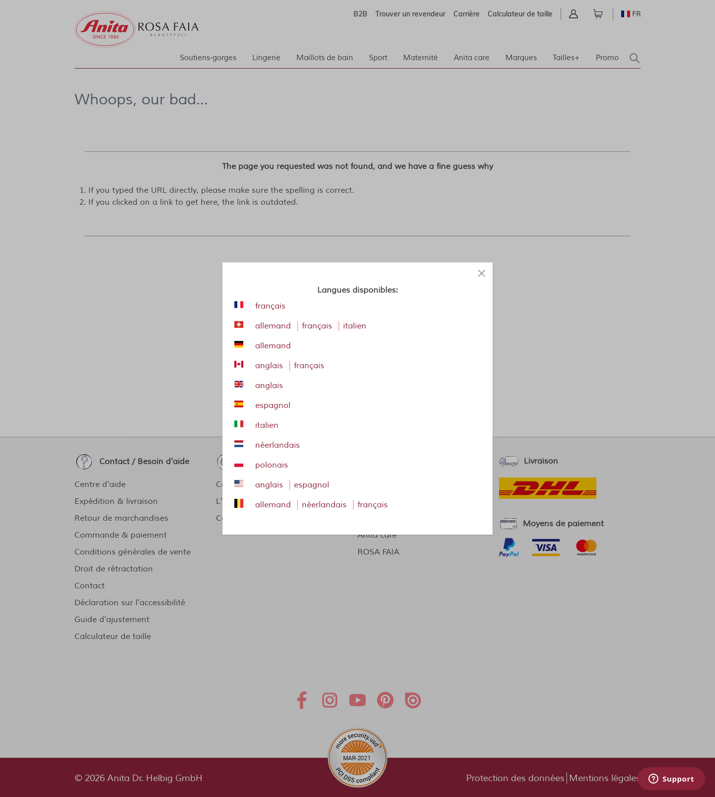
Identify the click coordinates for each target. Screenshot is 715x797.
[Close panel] (482, 273)
